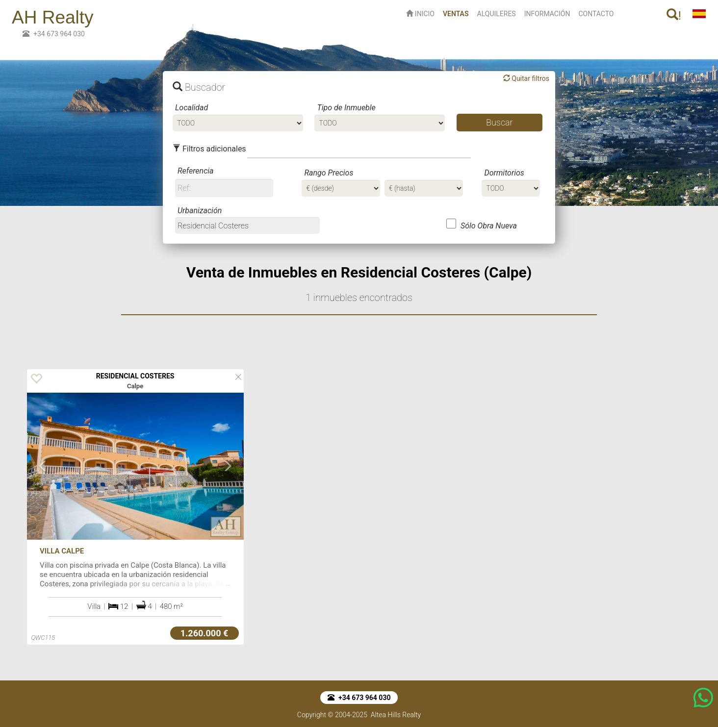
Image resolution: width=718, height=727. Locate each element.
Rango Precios (328, 172)
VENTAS (458, 13)
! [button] (674, 15)
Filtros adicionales (209, 148)
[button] (43, 499)
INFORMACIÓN (547, 14)
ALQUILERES (496, 14)
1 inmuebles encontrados (359, 297)
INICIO (420, 14)
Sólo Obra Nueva (489, 225)
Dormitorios (504, 172)
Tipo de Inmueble (346, 107)
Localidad (191, 107)
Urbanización (200, 210)
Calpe (135, 386)
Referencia (195, 170)
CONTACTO (596, 14)
